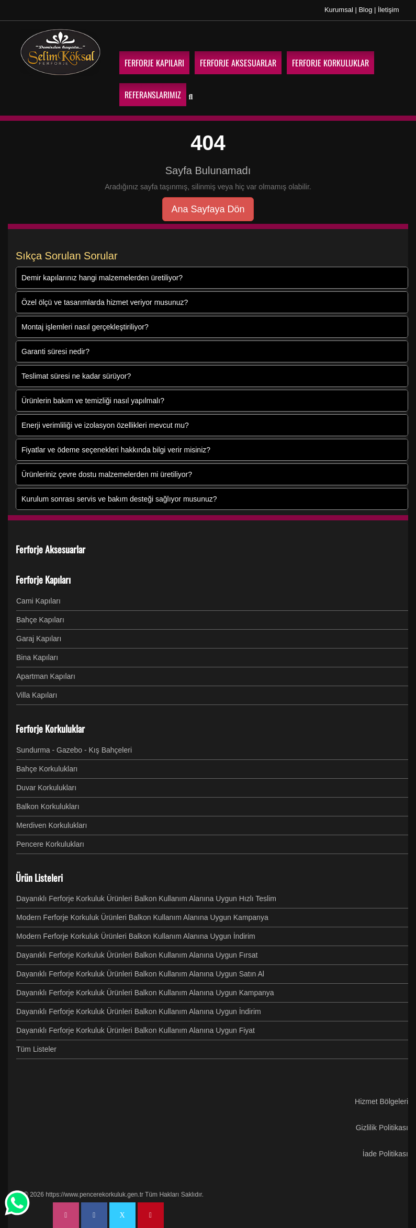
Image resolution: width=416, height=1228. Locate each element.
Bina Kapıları (37, 657)
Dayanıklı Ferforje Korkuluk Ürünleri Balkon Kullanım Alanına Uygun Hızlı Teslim (146, 898)
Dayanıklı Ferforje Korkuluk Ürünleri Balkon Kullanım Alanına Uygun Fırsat (136, 954)
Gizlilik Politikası (382, 1127)
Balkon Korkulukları (48, 806)
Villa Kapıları (36, 694)
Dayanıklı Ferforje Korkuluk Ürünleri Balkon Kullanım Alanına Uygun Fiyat (135, 1030)
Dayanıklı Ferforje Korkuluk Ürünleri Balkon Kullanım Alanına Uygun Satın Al (140, 973)
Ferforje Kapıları (43, 579)
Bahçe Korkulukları (47, 768)
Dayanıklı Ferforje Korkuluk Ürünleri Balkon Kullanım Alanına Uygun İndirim (138, 1011)
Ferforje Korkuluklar (50, 728)
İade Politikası (385, 1153)
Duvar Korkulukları (46, 787)
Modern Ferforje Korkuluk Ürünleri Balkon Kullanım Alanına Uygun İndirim (135, 935)
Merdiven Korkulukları (51, 825)
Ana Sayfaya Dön (207, 208)
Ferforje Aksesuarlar (50, 548)
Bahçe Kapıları (40, 619)
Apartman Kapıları (45, 676)
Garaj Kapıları (38, 638)
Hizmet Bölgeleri (381, 1101)
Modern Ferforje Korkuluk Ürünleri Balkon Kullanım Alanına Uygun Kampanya (142, 917)
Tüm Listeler (36, 1048)
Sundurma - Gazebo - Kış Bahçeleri (74, 749)
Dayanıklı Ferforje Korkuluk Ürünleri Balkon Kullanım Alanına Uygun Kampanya (145, 992)
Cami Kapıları (38, 600)
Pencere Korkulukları (50, 843)
